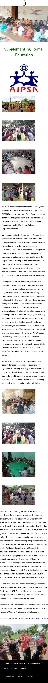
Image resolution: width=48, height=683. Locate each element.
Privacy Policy (9, 676)
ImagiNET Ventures (19, 668)
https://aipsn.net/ (40, 618)
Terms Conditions (25, 676)
